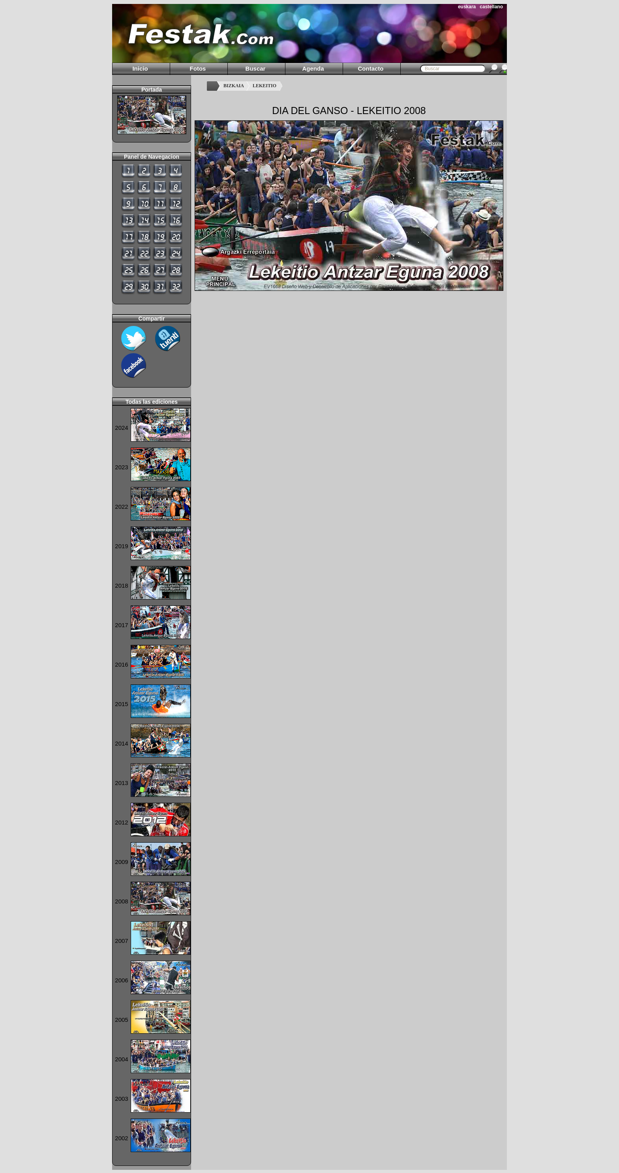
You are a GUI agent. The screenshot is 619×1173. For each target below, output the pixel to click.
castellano (491, 6)
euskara (467, 6)
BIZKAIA (233, 85)
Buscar (256, 68)
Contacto (371, 68)
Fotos (198, 68)
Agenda (313, 68)
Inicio (140, 68)
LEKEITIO (264, 85)
